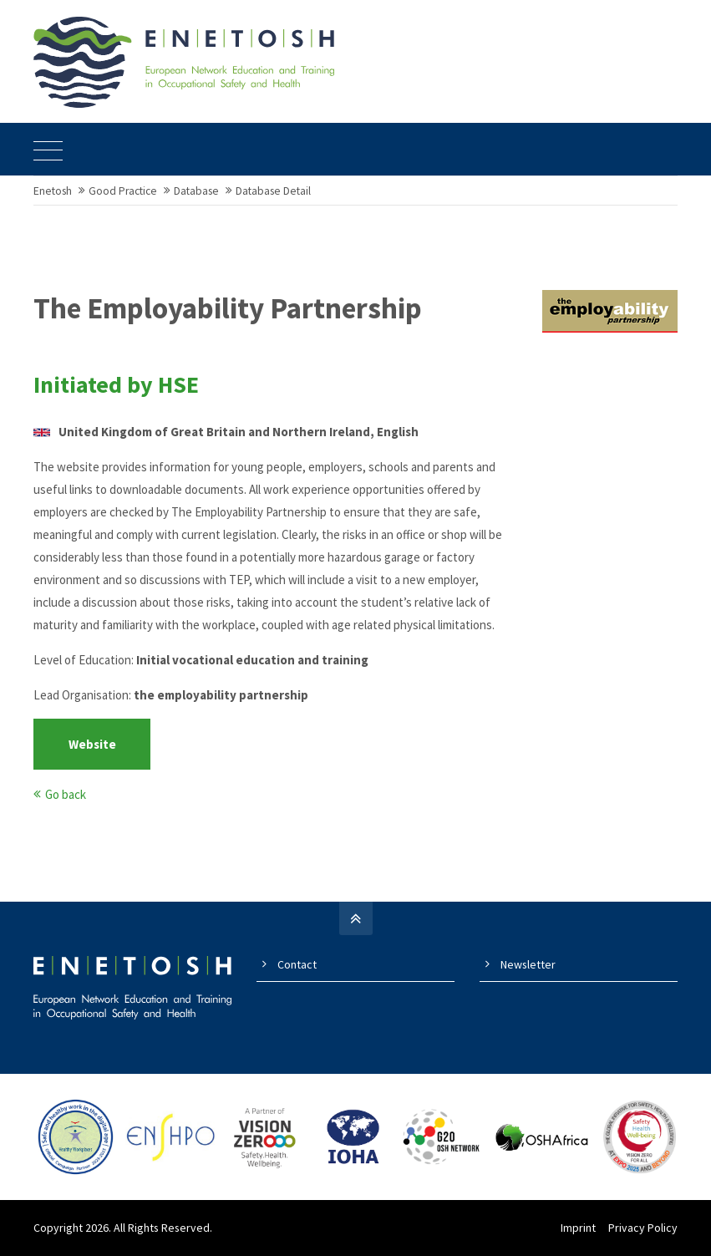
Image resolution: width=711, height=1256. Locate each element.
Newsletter (528, 964)
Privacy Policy (643, 1227)
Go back (65, 794)
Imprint (578, 1227)
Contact (297, 964)
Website (92, 744)
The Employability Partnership (227, 308)
